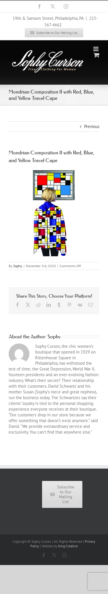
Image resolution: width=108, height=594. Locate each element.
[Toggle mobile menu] (96, 49)
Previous (91, 126)
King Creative (68, 546)
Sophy (17, 266)
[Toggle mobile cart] (96, 55)
